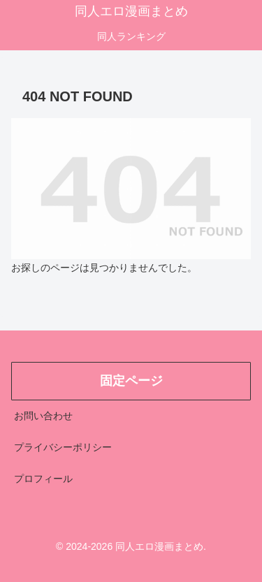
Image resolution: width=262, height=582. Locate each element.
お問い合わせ (43, 415)
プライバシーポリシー (63, 447)
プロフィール (43, 478)
